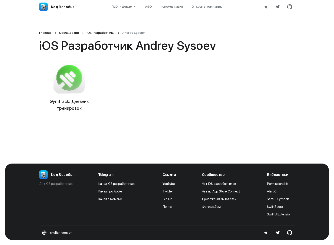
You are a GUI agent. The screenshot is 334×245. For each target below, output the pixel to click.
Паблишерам (124, 7)
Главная (45, 33)
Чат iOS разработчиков (220, 184)
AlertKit (273, 191)
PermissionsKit (278, 184)
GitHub (169, 199)
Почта (168, 207)
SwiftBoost (276, 207)
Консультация (171, 7)
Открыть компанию (207, 7)
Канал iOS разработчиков (118, 184)
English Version (60, 233)
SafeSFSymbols (279, 199)
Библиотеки (277, 174)
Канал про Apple (111, 191)
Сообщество (213, 174)
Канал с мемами (111, 199)
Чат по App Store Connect (222, 191)
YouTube (170, 184)
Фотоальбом (212, 207)
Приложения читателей (220, 199)
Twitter (169, 191)
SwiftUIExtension (280, 214)
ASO (148, 7)
